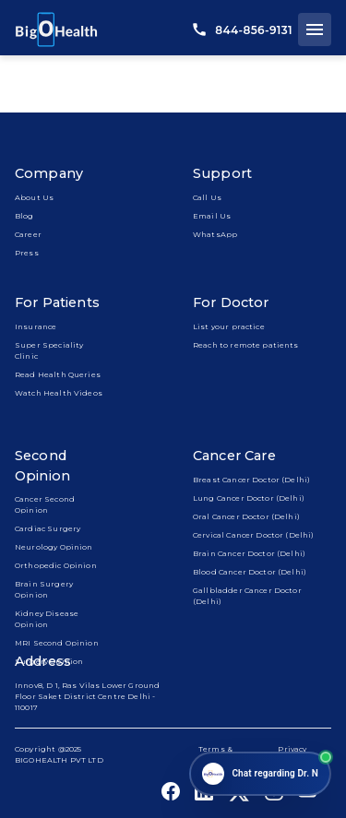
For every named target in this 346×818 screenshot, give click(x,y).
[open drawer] (314, 29)
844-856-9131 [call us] (242, 30)
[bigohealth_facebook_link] (170, 791)
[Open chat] (260, 774)
